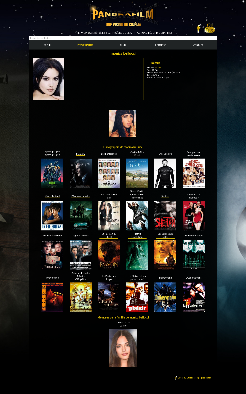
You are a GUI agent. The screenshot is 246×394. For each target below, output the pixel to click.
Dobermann (165, 277)
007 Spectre (165, 153)
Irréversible (52, 277)
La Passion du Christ (109, 235)
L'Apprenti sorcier (80, 196)
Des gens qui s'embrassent (194, 154)
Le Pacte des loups (109, 278)
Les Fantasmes (109, 153)
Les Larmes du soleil (165, 235)
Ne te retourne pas (109, 196)
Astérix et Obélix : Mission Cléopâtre (81, 276)
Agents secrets (81, 235)
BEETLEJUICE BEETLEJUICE (52, 154)
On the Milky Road (137, 154)
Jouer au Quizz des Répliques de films (195, 377)
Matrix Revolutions (137, 235)
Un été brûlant (52, 196)
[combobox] (123, 38)
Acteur (158, 67)
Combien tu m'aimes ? (193, 196)
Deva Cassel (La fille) (123, 324)
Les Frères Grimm (52, 235)
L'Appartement (193, 277)
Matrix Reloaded (194, 235)
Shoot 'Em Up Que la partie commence (137, 194)
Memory (80, 153)
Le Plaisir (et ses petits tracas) (137, 278)
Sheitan (165, 196)
